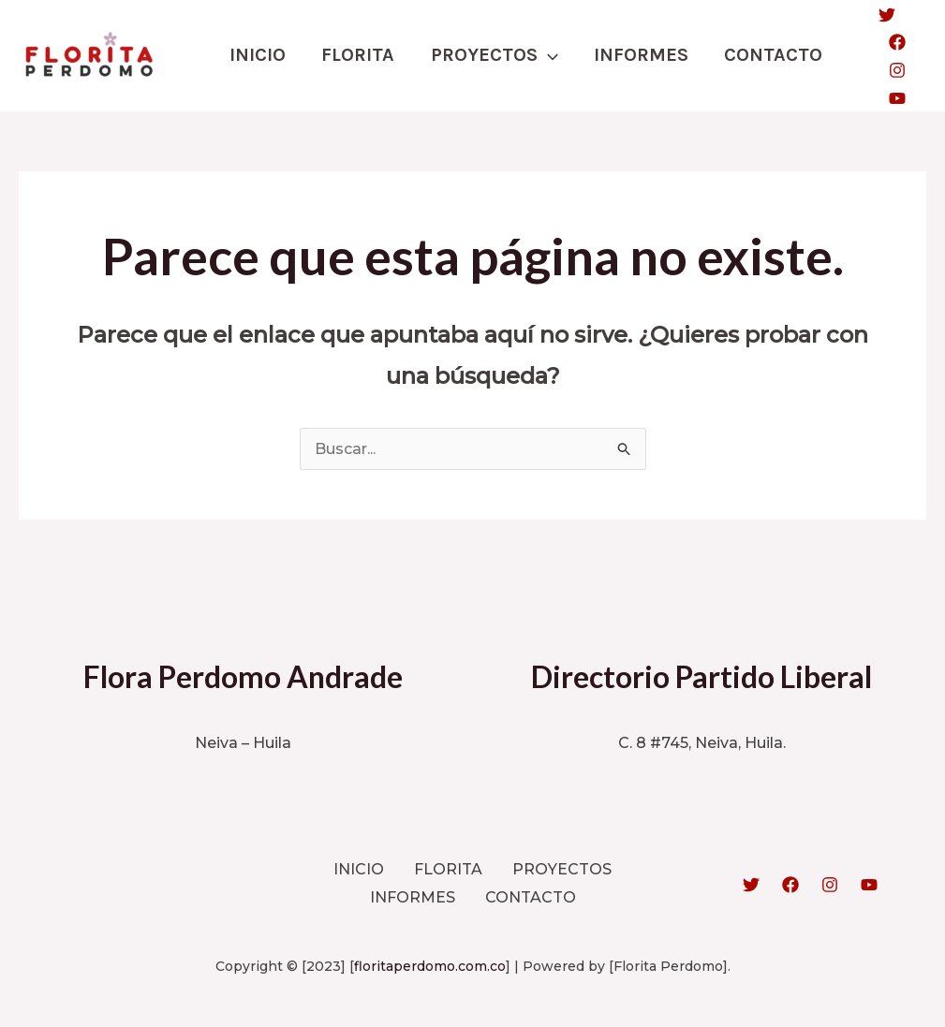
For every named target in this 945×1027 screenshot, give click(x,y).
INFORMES (633, 55)
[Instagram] (886, 70)
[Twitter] (875, 15)
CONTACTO (764, 55)
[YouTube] (886, 98)
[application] (542, 55)
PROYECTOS (489, 55)
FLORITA (354, 55)
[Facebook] (886, 42)
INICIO (257, 55)
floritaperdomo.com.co (430, 964)
